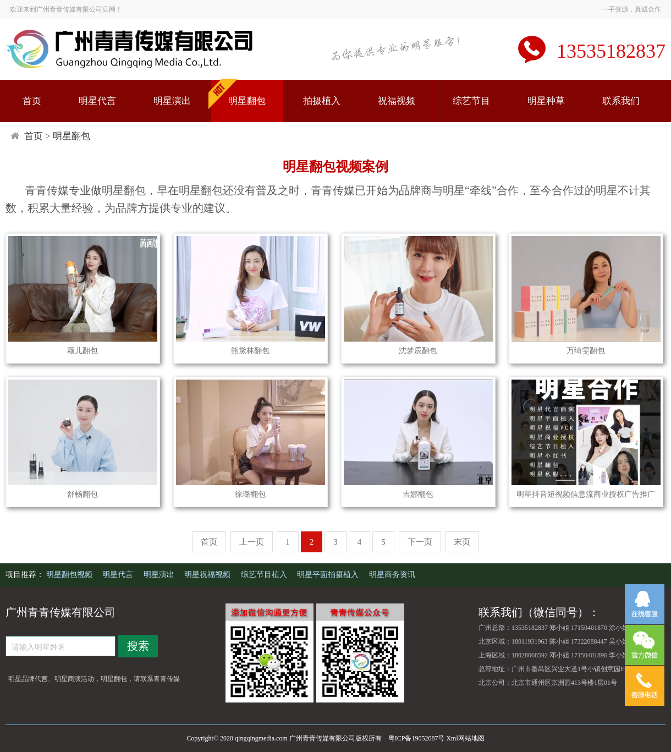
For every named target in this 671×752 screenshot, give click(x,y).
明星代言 (97, 101)
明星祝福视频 (208, 574)
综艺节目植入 (265, 574)
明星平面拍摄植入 (329, 574)
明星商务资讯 (392, 574)
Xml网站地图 (465, 738)
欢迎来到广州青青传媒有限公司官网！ (66, 9)
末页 (462, 541)
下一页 (420, 541)
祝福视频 (396, 101)
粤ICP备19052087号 (416, 738)
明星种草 (546, 101)
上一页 (251, 541)
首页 (32, 101)
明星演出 (172, 101)
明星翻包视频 (70, 574)
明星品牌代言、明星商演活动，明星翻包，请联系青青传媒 (94, 679)
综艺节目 (471, 101)
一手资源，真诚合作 (631, 9)
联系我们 (621, 101)
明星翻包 (247, 101)
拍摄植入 (321, 101)
